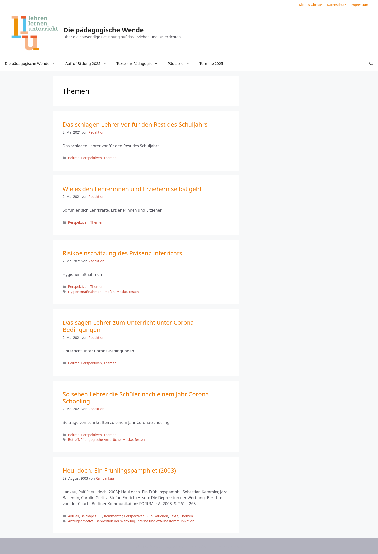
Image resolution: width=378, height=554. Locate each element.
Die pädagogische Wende (103, 30)
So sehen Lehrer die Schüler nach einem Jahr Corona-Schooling (137, 397)
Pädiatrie (181, 63)
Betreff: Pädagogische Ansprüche (94, 439)
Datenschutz (336, 4)
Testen (134, 291)
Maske (121, 291)
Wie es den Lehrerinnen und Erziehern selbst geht (132, 189)
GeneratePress (229, 546)
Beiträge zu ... (91, 516)
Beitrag (74, 157)
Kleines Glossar (310, 4)
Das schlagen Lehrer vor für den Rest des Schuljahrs (135, 124)
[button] (371, 63)
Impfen (109, 291)
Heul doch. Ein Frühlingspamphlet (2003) (119, 470)
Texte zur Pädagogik (139, 63)
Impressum (359, 4)
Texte (174, 516)
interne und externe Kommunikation (165, 521)
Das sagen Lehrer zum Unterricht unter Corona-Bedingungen (129, 326)
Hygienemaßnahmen (85, 291)
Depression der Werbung (115, 521)
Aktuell (73, 516)
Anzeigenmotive (81, 521)
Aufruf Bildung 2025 (88, 63)
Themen (110, 157)
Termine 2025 (216, 63)
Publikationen (157, 516)
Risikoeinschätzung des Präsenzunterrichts (122, 253)
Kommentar (113, 516)
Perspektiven (91, 157)
